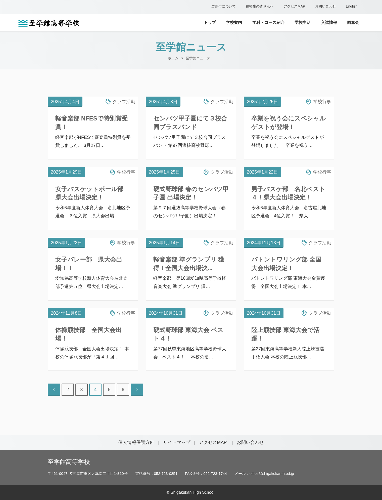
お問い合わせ (325, 6)
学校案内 (234, 22)
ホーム (173, 58)
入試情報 (329, 22)
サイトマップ (176, 442)
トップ (210, 22)
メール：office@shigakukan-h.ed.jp (264, 473)
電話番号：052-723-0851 (156, 473)
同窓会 (353, 22)
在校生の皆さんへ (260, 6)
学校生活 (303, 22)
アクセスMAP (294, 6)
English (351, 6)
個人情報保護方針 (136, 442)
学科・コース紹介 (268, 22)
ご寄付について (223, 6)
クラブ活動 (124, 101)
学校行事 (322, 101)
